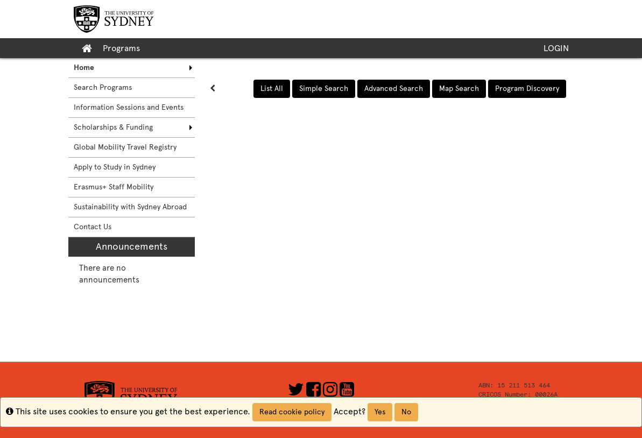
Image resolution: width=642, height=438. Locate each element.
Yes (380, 411)
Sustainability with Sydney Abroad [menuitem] (130, 206)
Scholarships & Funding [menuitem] (113, 127)
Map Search (459, 88)
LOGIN (556, 48)
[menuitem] (131, 67)
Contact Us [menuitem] (92, 226)
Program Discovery (527, 88)
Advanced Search (393, 88)
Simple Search (323, 88)
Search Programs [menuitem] (103, 87)
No (406, 411)
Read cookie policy (291, 411)
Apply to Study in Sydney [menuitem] (115, 167)
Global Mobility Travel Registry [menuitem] (125, 147)
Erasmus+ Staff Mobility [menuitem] (113, 187)
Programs (121, 48)
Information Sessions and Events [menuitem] (129, 107)
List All (271, 88)
